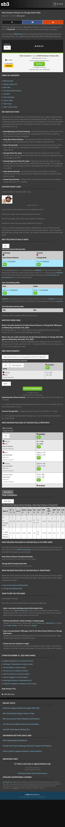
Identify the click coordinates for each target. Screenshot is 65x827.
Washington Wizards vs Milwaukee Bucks (17, 680)
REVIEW (9, 66)
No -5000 (40, 444)
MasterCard (50, 623)
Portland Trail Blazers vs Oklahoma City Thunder (20, 684)
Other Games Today (10, 107)
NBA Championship (24, 550)
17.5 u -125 (40, 477)
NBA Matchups (9, 694)
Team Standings (8, 97)
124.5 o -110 (41, 453)
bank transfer (12, 625)
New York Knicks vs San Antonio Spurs (16, 674)
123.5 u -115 (41, 466)
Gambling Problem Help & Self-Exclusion (32, 773)
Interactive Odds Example (12, 91)
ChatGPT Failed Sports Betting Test (16, 729)
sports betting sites (21, 610)
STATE (7, 44)
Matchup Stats (8, 81)
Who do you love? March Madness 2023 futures (21, 719)
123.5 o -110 (41, 464)
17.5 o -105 (40, 475)
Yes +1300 (40, 441)
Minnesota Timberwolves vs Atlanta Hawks (18, 664)
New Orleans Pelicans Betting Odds (15, 585)
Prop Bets (6, 94)
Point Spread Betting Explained (15, 740)
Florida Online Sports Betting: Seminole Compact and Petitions (27, 746)
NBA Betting (18, 34)
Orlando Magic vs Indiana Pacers (14, 667)
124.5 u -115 (41, 455)
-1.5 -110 (49, 375)
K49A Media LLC (7, 782)
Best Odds (6, 87)
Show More (8, 492)
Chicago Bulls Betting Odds (12, 588)
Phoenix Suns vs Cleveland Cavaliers (15, 671)
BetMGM (38, 270)
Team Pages (7, 104)
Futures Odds (8, 100)
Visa (39, 623)
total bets (59, 301)
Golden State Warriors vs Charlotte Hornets (18, 661)
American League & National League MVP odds (21, 708)
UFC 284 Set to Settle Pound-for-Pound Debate (21, 724)
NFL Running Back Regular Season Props (18, 713)
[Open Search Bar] (54, 4)
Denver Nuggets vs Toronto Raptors (15, 677)
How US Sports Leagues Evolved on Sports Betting (22, 751)
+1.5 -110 (49, 373)
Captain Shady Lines (10, 84)
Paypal (34, 625)
